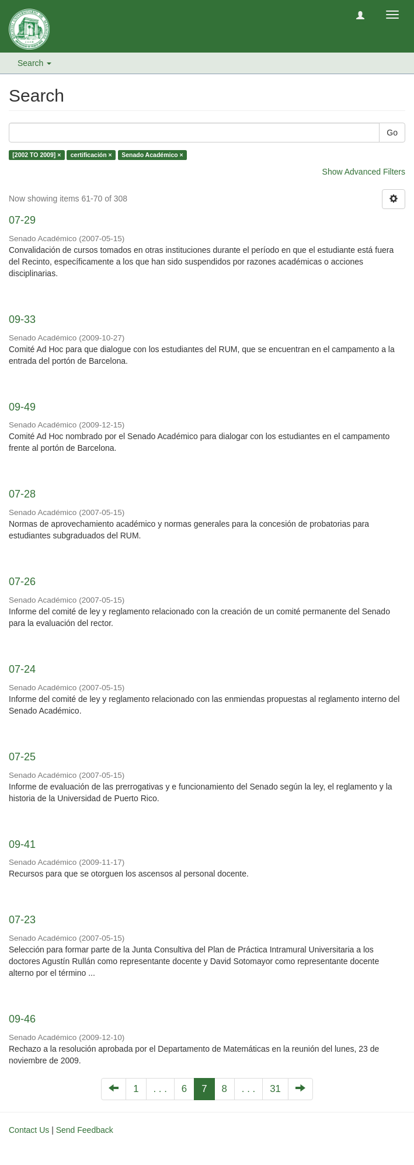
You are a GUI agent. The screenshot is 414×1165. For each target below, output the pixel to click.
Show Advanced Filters (363, 171)
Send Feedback (84, 1130)
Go (392, 132)
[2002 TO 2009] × (36, 154)
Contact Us (29, 1130)
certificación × (91, 154)
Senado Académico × (152, 154)
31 (275, 1088)
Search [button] (34, 63)
